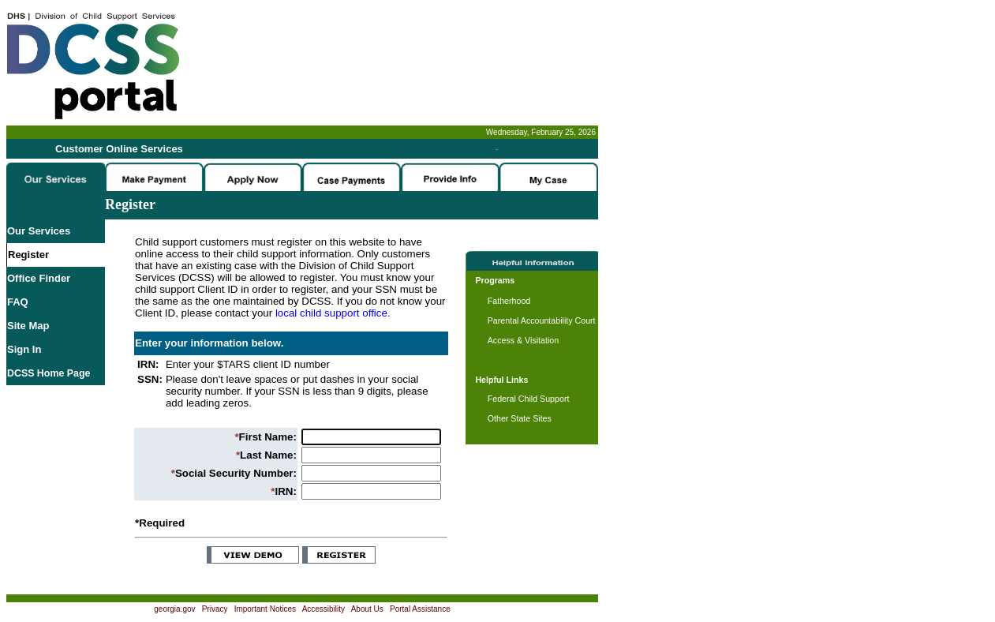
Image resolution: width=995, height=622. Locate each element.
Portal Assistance (420, 609)
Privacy (215, 609)
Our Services (38, 231)
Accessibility (323, 609)
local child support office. (333, 313)
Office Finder (38, 278)
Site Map (28, 326)
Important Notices (265, 609)
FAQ (17, 302)
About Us (367, 609)
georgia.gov (174, 609)
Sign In (24, 349)
